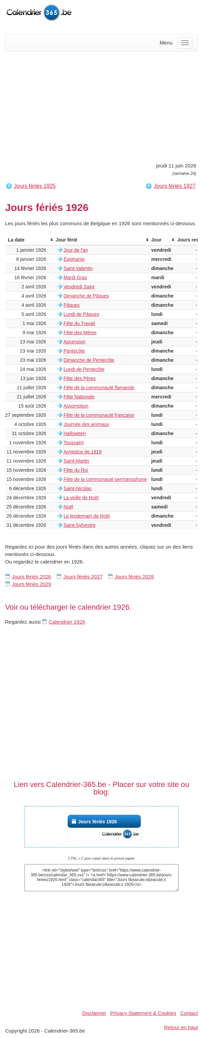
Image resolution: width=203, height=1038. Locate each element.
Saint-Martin (76, 461)
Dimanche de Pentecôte (89, 360)
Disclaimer (94, 1013)
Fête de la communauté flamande (99, 387)
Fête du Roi (76, 470)
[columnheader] (29, 240)
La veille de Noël (81, 497)
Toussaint (74, 442)
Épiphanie (74, 259)
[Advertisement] (101, 106)
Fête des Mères (80, 332)
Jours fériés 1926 (97, 821)
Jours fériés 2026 (31, 576)
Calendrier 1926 (67, 622)
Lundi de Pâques (81, 314)
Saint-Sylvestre (80, 525)
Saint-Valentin (78, 268)
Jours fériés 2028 (134, 576)
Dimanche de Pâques (86, 296)
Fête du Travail (79, 323)
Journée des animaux (86, 424)
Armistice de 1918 (83, 451)
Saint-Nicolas (77, 488)
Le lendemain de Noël (87, 516)
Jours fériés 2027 (82, 576)
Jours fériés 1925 (35, 186)
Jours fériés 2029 (31, 584)
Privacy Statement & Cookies (143, 1013)
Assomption (76, 406)
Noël (68, 506)
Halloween (75, 433)
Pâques (72, 305)
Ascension (75, 341)
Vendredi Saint (79, 286)
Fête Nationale (79, 396)
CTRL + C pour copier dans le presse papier (101, 858)
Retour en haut (181, 1027)
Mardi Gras (75, 277)
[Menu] (184, 43)
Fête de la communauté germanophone (105, 479)
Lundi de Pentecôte (84, 369)
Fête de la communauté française (99, 415)
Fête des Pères (80, 378)
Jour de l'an (76, 250)
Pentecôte (74, 351)
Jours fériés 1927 (175, 186)
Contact (189, 1013)
